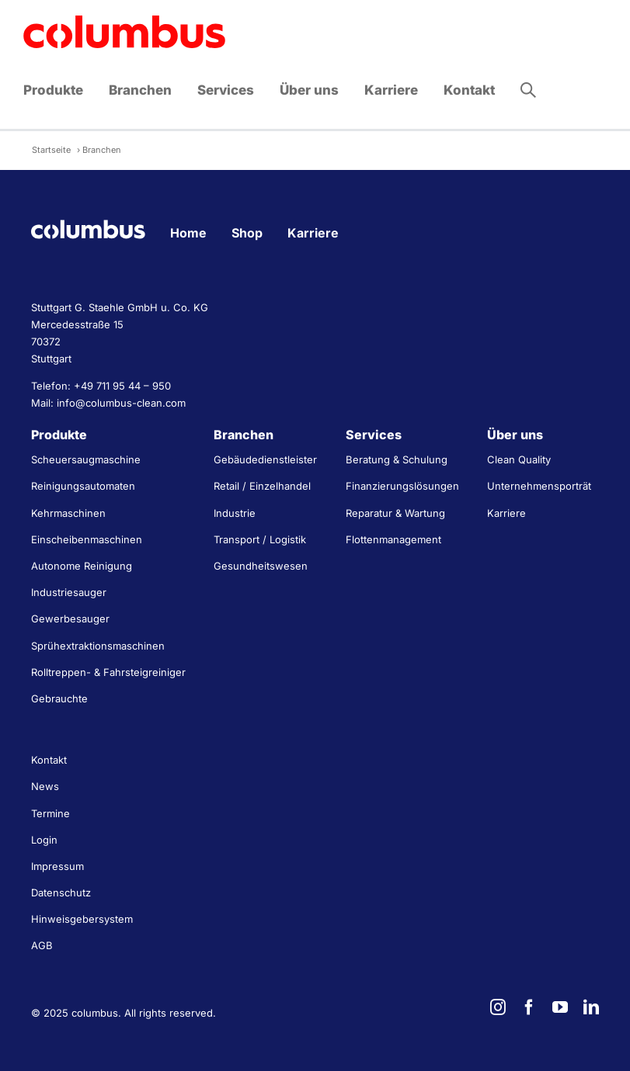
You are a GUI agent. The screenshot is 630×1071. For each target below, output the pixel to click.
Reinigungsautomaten (83, 486)
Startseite (51, 149)
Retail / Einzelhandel (262, 486)
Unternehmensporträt (539, 486)
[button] (528, 90)
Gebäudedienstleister (265, 459)
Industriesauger (68, 592)
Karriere (313, 233)
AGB (42, 945)
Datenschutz (61, 892)
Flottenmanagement (393, 539)
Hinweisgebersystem (82, 919)
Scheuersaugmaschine (86, 459)
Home (188, 233)
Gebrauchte (59, 698)
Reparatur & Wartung (395, 513)
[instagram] (498, 1007)
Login (44, 840)
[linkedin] (591, 1007)
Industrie (235, 513)
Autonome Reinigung (81, 566)
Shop (247, 233)
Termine (50, 813)
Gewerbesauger (70, 618)
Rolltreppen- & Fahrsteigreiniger (108, 672)
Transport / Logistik (260, 539)
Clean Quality (519, 459)
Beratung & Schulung (396, 459)
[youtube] (560, 1007)
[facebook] (529, 1007)
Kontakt (49, 760)
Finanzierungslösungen (402, 486)
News (45, 786)
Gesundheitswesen (261, 566)
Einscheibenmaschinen (86, 539)
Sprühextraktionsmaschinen (98, 645)
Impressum (57, 866)
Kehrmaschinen (68, 513)
